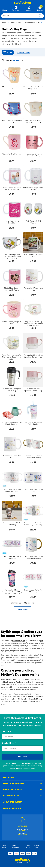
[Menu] (4, 8)
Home (4, 22)
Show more (22, 609)
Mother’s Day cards (35, 696)
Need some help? (11, 796)
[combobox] (20, 15)
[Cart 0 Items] (40, 8)
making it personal (8, 682)
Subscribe (22, 756)
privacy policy (17, 763)
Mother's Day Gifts (32, 22)
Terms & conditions (22, 768)
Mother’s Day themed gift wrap (30, 699)
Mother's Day (16, 22)
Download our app (12, 789)
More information (12, 808)
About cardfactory (12, 802)
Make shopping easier (13, 783)
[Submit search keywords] (41, 15)
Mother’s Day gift (18, 640)
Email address (8, 743)
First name (7, 731)
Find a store (9, 777)
